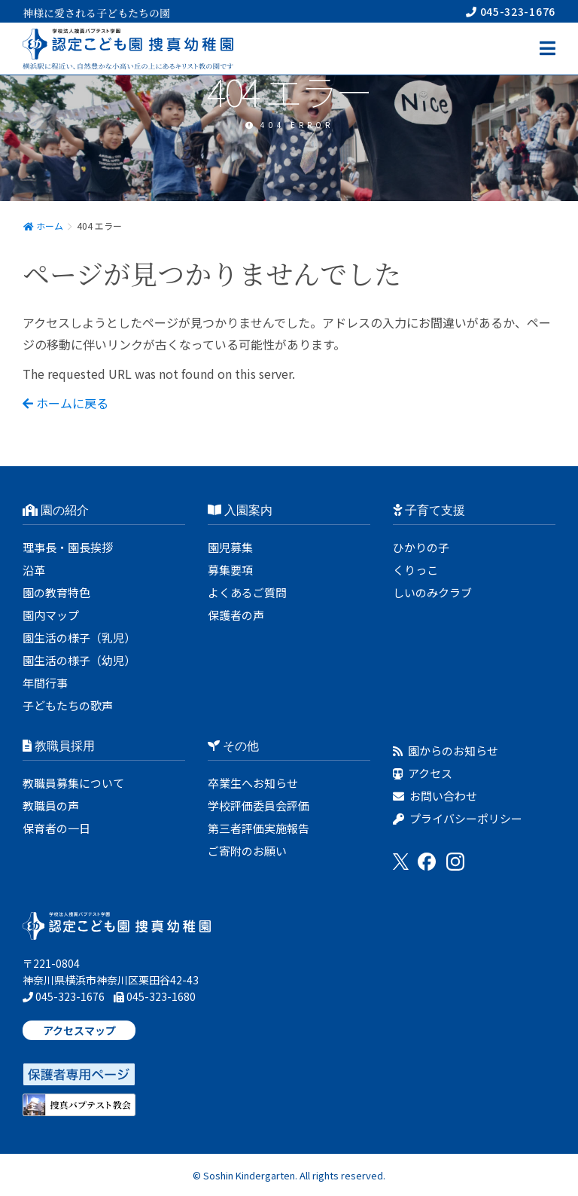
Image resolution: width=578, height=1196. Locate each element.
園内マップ (51, 615)
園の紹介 (56, 510)
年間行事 (45, 683)
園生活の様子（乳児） (79, 637)
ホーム (43, 225)
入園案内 (240, 510)
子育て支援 (429, 510)
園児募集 (230, 547)
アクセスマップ (79, 1030)
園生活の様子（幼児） (79, 660)
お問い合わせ (435, 796)
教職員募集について (73, 783)
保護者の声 (236, 615)
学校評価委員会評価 (258, 805)
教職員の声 (51, 805)
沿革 (34, 570)
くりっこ (415, 570)
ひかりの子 (421, 547)
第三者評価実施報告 (258, 828)
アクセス (422, 773)
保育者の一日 (56, 828)
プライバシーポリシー (457, 818)
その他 (233, 746)
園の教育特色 (56, 592)
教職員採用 (59, 746)
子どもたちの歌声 (68, 705)
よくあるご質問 (247, 592)
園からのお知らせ (445, 750)
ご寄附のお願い (247, 851)
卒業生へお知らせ (253, 783)
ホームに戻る (65, 403)
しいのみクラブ (432, 592)
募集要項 (230, 570)
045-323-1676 (510, 11)
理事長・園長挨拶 (68, 547)
